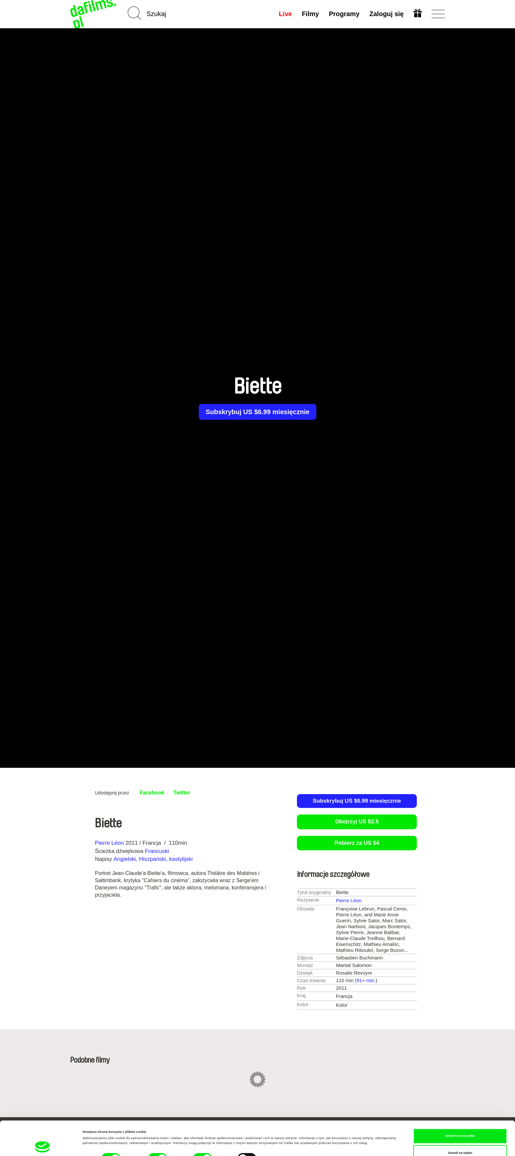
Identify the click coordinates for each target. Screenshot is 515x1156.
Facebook (152, 792)
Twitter (181, 792)
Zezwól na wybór (460, 1123)
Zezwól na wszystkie (460, 1106)
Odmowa (460, 1140)
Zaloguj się (386, 13)
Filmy (310, 13)
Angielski (125, 859)
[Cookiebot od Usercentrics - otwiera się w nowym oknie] (42, 1145)
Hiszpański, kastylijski (165, 859)
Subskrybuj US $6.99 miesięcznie (257, 411)
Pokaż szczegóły (276, 1131)
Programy (344, 13)
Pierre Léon (109, 843)
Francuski (157, 851)
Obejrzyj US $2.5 (357, 821)
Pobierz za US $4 (356, 843)
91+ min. (366, 980)
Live (285, 13)
